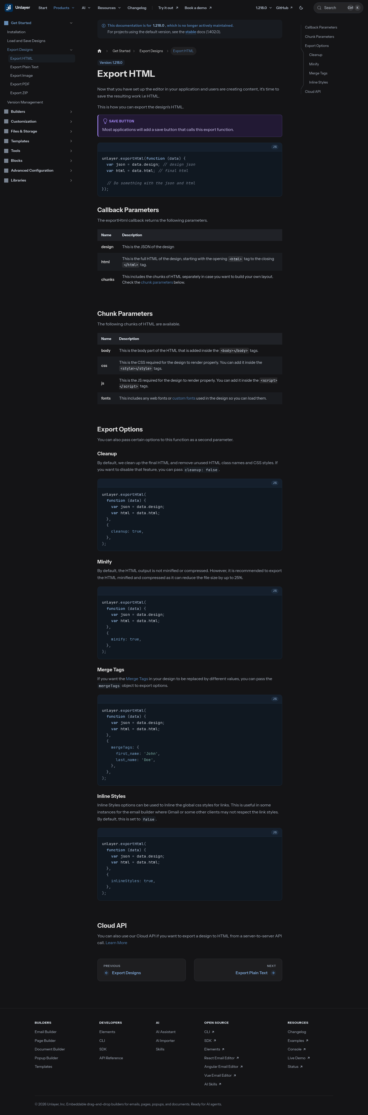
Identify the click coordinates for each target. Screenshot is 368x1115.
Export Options (317, 46)
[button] (38, 22)
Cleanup (315, 55)
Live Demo (299, 1058)
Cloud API (313, 91)
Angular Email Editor (223, 1066)
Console (297, 1049)
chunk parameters (157, 282)
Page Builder (45, 1040)
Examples (298, 1040)
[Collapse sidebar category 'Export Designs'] (71, 50)
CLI (102, 1040)
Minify (314, 64)
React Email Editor (221, 1058)
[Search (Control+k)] (338, 7)
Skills (160, 1049)
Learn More (117, 942)
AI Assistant (165, 1031)
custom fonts (183, 398)
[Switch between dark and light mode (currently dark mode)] (301, 7)
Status (295, 1066)
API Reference (111, 1058)
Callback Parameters (321, 27)
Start (42, 7)
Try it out (165, 7)
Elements (107, 1031)
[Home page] (99, 51)
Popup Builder (46, 1058)
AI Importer (165, 1040)
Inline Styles (318, 82)
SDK (103, 1049)
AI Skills (213, 1084)
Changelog (137, 7)
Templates (43, 1066)
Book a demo (196, 7)
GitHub (284, 7)
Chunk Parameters (319, 36)
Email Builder (45, 1031)
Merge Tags (137, 678)
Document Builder (50, 1049)
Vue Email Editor (220, 1075)
